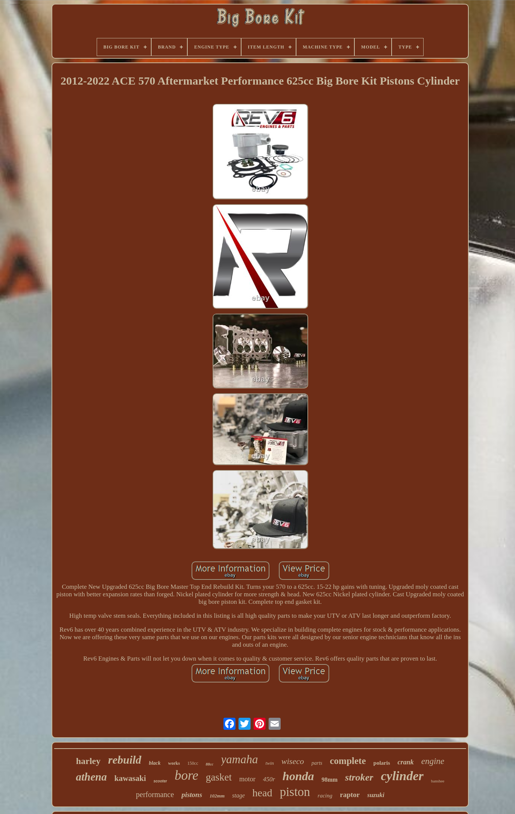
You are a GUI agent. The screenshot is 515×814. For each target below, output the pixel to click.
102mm (217, 796)
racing (325, 796)
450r (269, 779)
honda (298, 776)
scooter (160, 781)
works (174, 763)
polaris (382, 763)
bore (186, 775)
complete (348, 761)
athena (91, 777)
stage (238, 795)
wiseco (292, 761)
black (155, 763)
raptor (350, 795)
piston (295, 792)
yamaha (239, 759)
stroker (359, 777)
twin (270, 763)
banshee (437, 781)
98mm (330, 779)
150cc (192, 763)
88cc (210, 764)
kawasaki (130, 778)
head (262, 793)
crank (406, 762)
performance (155, 794)
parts (316, 763)
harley (88, 761)
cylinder (402, 776)
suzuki (375, 795)
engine (432, 761)
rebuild (124, 759)
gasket (219, 777)
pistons (191, 795)
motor (247, 779)
